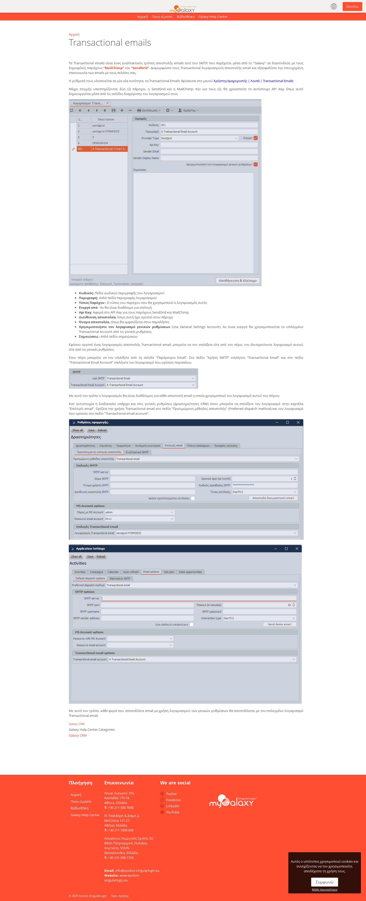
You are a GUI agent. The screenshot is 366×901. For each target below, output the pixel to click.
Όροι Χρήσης (120, 896)
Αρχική (142, 16)
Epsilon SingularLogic (93, 896)
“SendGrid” (140, 68)
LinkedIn (172, 806)
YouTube (172, 812)
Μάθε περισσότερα (324, 889)
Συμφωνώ (325, 881)
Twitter (171, 793)
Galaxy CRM (77, 724)
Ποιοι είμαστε (162, 16)
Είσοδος (352, 6)
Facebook (173, 800)
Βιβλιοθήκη (185, 16)
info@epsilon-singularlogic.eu (137, 870)
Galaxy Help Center (212, 16)
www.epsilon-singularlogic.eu (122, 877)
